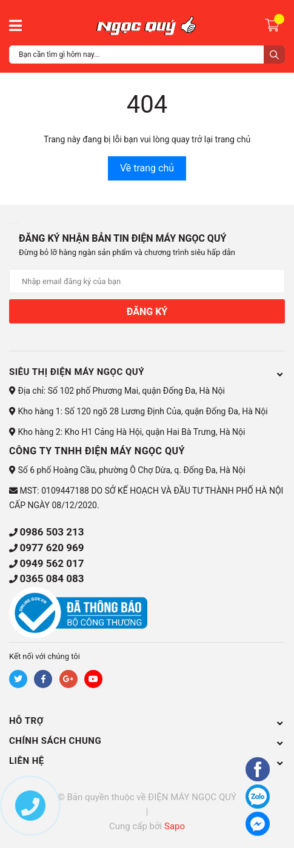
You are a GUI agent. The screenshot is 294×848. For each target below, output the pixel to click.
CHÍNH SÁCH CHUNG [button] (147, 740)
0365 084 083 (51, 578)
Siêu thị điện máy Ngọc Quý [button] (147, 371)
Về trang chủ (147, 168)
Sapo (174, 826)
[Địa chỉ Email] (147, 281)
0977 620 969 (51, 548)
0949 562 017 (51, 563)
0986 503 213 (51, 532)
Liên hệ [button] (147, 760)
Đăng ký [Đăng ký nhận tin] (147, 311)
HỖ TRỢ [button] (147, 720)
